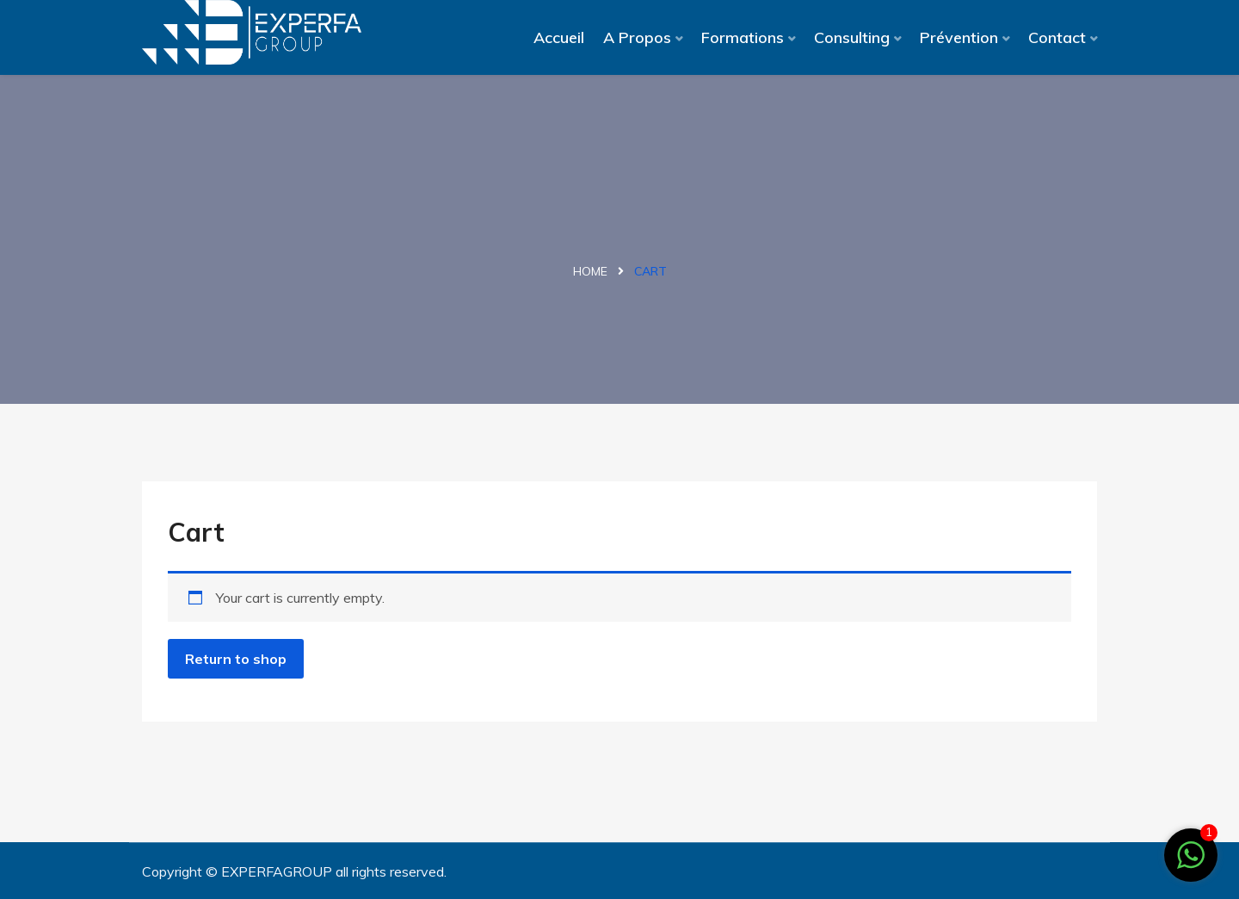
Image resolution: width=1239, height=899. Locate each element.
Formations (742, 37)
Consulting (852, 37)
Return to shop (236, 658)
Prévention (959, 37)
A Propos (637, 37)
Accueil (558, 37)
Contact (1057, 37)
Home (590, 271)
